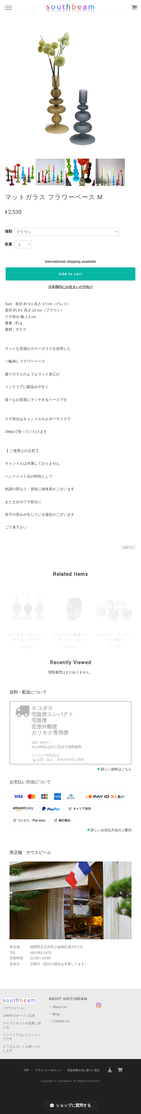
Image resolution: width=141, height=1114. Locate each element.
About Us (59, 1007)
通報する (128, 547)
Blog (55, 1014)
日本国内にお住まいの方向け (70, 287)
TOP (26, 1070)
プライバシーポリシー (48, 1070)
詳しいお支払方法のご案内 (111, 830)
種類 (8, 231)
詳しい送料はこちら (116, 769)
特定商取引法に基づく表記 (84, 1070)
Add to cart (70, 274)
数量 (8, 244)
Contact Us (60, 1021)
